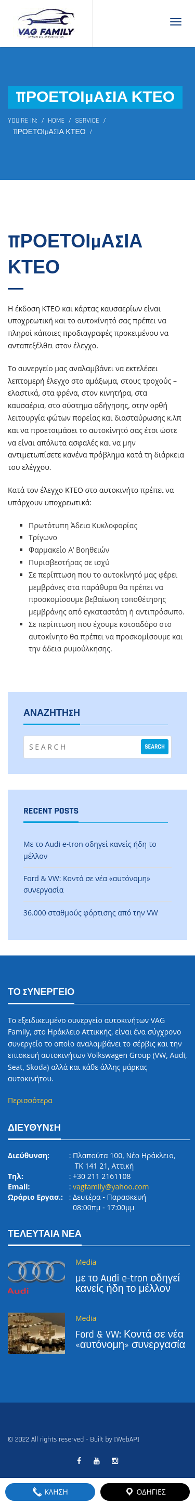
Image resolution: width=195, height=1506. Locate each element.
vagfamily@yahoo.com (111, 1186)
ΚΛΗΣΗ (50, 1492)
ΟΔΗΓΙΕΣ (145, 1492)
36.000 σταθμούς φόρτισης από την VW (90, 913)
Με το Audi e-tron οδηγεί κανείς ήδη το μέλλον (127, 1283)
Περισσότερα (30, 1100)
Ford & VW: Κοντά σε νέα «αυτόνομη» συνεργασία (130, 1340)
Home (56, 120)
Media (85, 1262)
